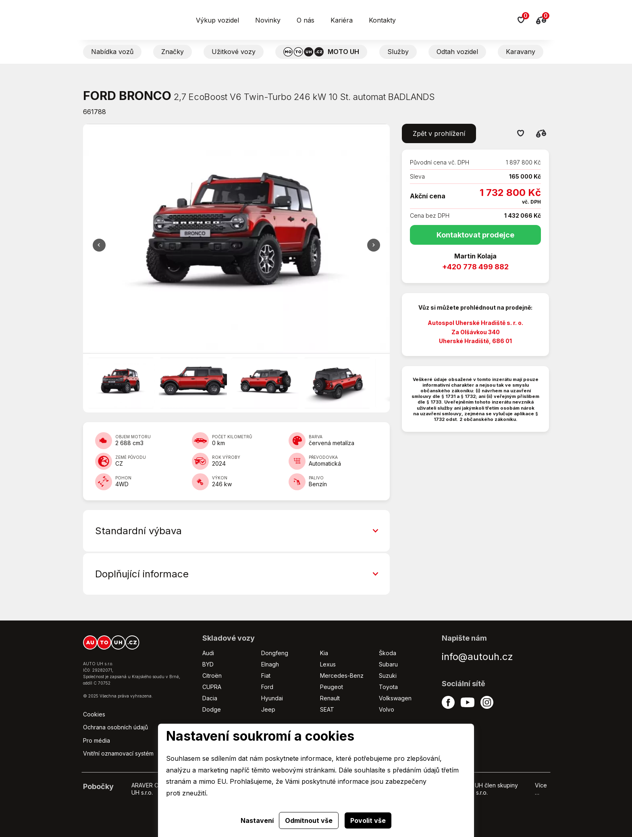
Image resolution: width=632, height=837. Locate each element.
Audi (208, 653)
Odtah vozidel (457, 52)
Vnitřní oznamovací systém (118, 753)
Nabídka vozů (112, 52)
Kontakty (382, 20)
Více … (541, 789)
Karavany (520, 52)
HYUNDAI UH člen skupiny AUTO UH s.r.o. (483, 789)
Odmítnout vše (309, 820)
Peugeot (331, 686)
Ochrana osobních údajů (115, 727)
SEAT (327, 709)
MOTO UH (321, 51)
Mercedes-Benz (342, 675)
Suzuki (388, 675)
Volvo (386, 709)
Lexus (328, 664)
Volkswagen (395, 698)
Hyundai (272, 698)
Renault (330, 698)
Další (99, 245)
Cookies (94, 714)
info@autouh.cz (477, 656)
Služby (398, 52)
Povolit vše (368, 820)
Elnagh (270, 664)
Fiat (265, 675)
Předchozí (373, 245)
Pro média (96, 740)
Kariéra (342, 20)
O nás (305, 20)
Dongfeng (274, 653)
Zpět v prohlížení (439, 133)
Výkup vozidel (217, 20)
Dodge (211, 709)
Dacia (209, 698)
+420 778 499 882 (475, 266)
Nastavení (257, 820)
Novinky (268, 20)
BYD (208, 664)
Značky (172, 52)
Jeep (268, 709)
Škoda (387, 653)
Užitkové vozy (234, 52)
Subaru (388, 664)
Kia (324, 653)
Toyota (388, 686)
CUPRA (211, 686)
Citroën (212, 675)
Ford (267, 686)
